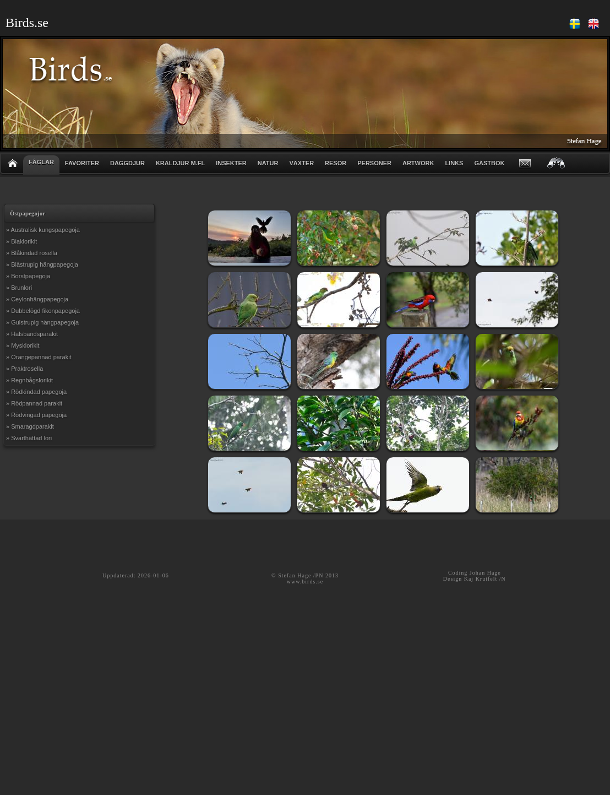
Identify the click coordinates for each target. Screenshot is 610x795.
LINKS (454, 163)
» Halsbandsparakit (32, 334)
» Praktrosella (24, 368)
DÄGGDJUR (127, 163)
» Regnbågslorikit (29, 380)
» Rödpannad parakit (34, 403)
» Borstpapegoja (28, 276)
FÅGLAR (41, 162)
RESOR (335, 163)
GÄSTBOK (489, 163)
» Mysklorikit (23, 345)
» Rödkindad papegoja (36, 391)
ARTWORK (418, 163)
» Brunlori (19, 287)
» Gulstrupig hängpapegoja (42, 322)
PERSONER (374, 163)
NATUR (268, 163)
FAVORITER (82, 163)
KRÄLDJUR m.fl (180, 163)
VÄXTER (301, 163)
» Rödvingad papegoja (36, 415)
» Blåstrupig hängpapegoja (42, 264)
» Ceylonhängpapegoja (37, 299)
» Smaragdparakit (30, 426)
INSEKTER (231, 163)
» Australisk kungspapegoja (43, 229)
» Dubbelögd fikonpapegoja (43, 310)
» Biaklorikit (21, 241)
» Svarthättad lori (29, 438)
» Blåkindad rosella (31, 253)
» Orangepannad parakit (39, 357)
